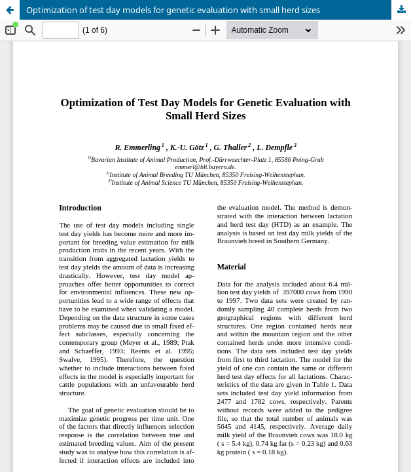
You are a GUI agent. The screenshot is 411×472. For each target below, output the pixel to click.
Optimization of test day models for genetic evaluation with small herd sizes (173, 10)
